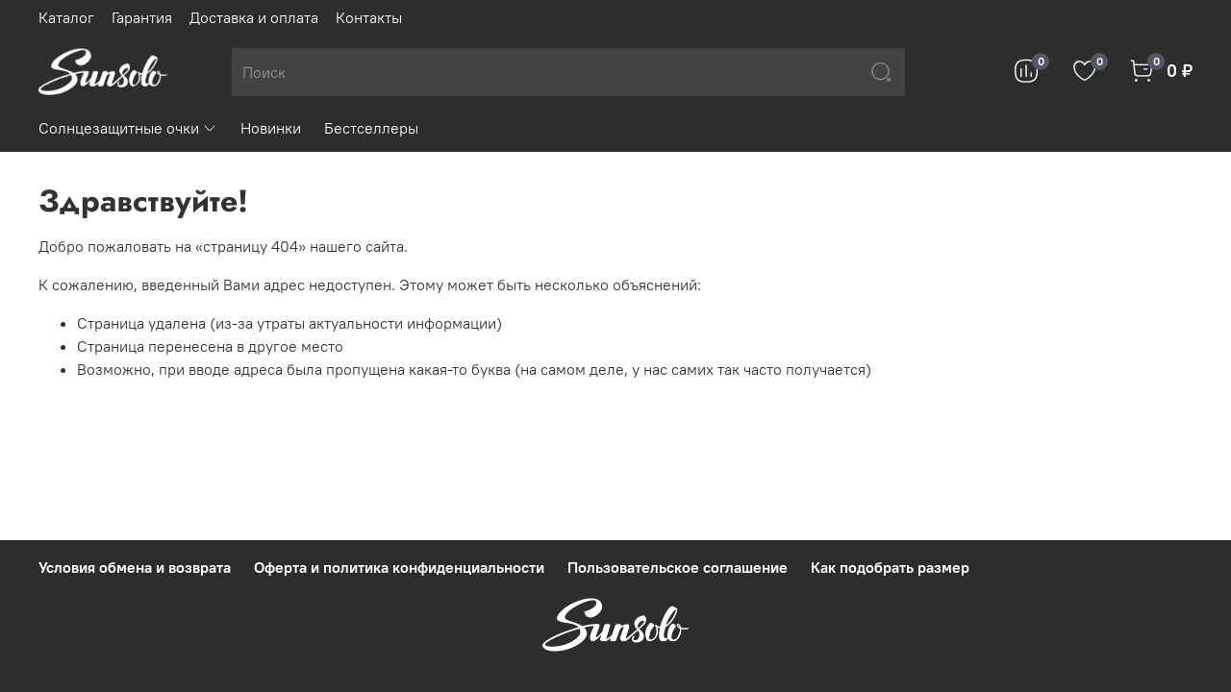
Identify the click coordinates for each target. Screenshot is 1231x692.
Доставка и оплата (253, 17)
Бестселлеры (371, 127)
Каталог (66, 17)
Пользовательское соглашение (677, 567)
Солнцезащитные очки (127, 127)
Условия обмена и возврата (134, 567)
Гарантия (142, 17)
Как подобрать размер (890, 567)
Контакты (369, 17)
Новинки (270, 127)
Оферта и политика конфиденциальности (399, 567)
